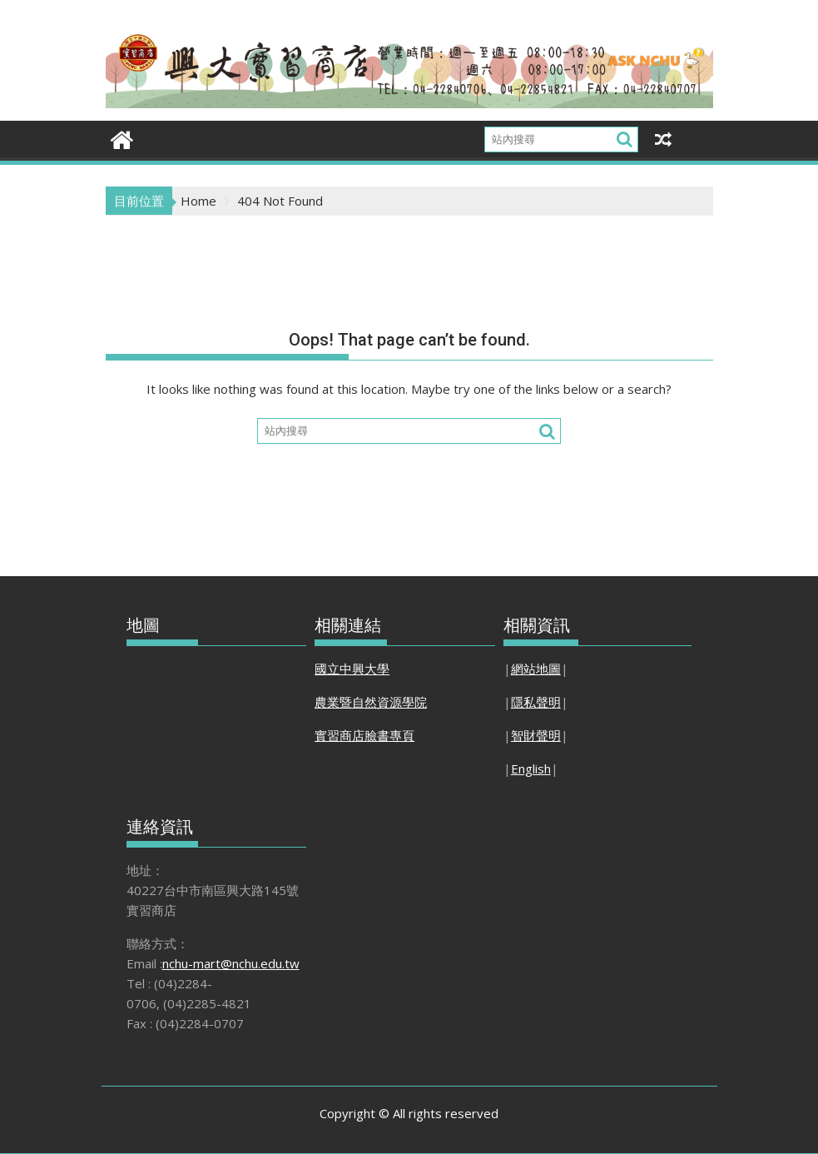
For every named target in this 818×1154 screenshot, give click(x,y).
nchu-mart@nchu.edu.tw (231, 963)
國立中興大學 (352, 668)
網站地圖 (536, 668)
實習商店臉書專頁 (364, 735)
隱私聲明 (536, 702)
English (531, 768)
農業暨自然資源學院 (371, 702)
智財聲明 (536, 735)
